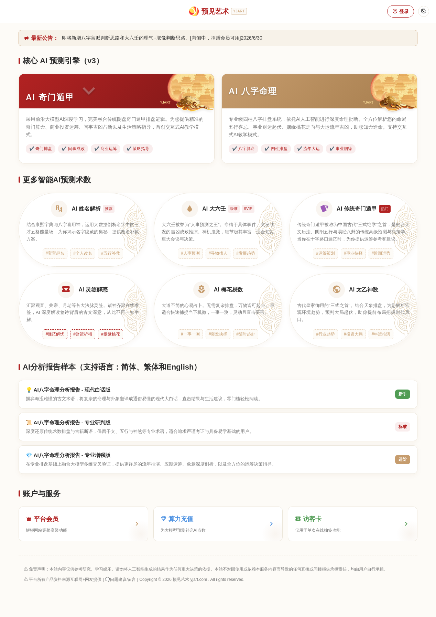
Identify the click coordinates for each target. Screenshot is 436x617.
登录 (400, 11)
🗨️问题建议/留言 (120, 579)
